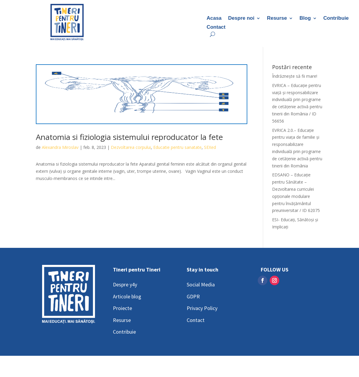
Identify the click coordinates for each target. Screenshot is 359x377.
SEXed (210, 147)
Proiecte (122, 308)
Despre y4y (125, 284)
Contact (216, 27)
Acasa (214, 18)
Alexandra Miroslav (60, 147)
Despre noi (241, 18)
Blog (305, 18)
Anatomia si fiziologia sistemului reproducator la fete (129, 137)
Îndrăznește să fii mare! (294, 76)
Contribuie (336, 18)
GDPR (193, 296)
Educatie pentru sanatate (177, 147)
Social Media (201, 284)
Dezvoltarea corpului (131, 147)
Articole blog (127, 296)
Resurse (277, 18)
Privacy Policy (202, 308)
